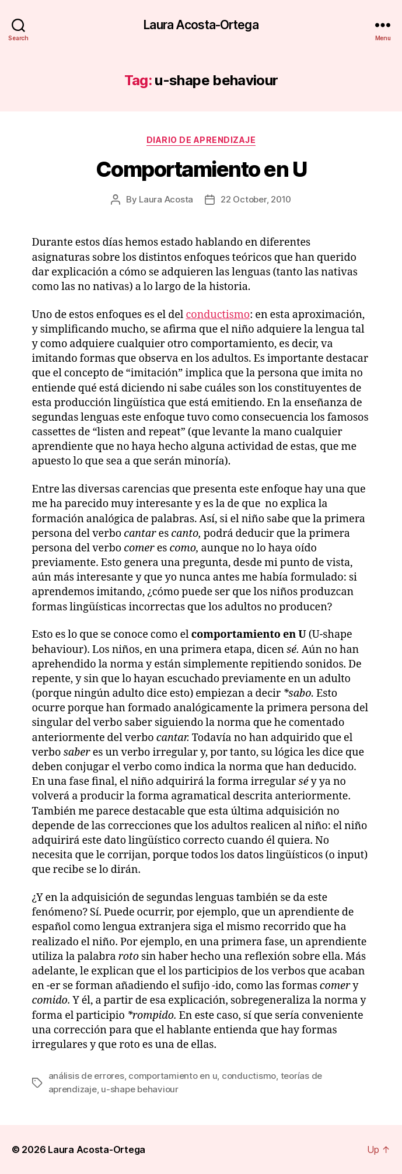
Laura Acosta (166, 199)
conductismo (218, 315)
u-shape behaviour (140, 1089)
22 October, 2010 (256, 199)
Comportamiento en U (201, 169)
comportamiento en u (172, 1075)
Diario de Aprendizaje (201, 140)
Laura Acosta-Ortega (201, 25)
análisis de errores (86, 1075)
